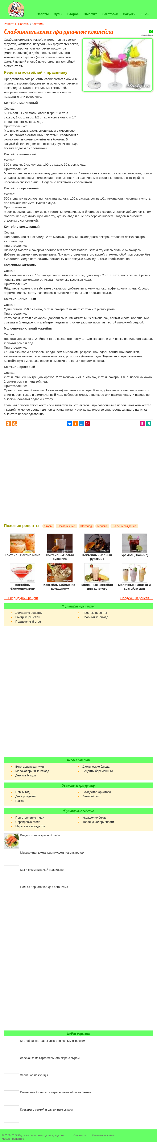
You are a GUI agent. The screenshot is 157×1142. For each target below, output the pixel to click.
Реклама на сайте (103, 1135)
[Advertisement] (117, 122)
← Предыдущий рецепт (21, 598)
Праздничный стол (28, 621)
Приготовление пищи (29, 817)
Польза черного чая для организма (44, 887)
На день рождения (124, 526)
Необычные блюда (95, 617)
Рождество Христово (96, 792)
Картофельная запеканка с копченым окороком (52, 1040)
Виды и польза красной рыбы (40, 835)
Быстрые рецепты (27, 617)
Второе (73, 14)
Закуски (129, 14)
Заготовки (110, 14)
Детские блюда (25, 775)
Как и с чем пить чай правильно (41, 869)
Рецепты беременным (97, 771)
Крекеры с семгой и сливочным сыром (46, 1109)
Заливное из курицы (34, 1075)
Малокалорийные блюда (32, 771)
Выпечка (90, 14)
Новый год (22, 792)
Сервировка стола (27, 822)
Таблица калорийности (98, 822)
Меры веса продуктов (30, 826)
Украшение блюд (94, 817)
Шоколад (86, 526)
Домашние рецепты (28, 612)
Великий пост (91, 796)
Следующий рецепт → (136, 598)
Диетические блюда (95, 766)
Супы (58, 14)
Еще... (145, 14)
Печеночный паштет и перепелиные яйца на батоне (55, 1092)
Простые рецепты (94, 612)
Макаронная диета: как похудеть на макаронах (52, 852)
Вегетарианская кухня (30, 766)
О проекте (80, 1135)
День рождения (25, 796)
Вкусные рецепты (30, 1135)
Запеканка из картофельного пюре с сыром (50, 1058)
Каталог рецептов (12, 1138)
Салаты (43, 14)
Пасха (19, 800)
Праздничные (66, 526)
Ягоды (48, 526)
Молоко (102, 526)
